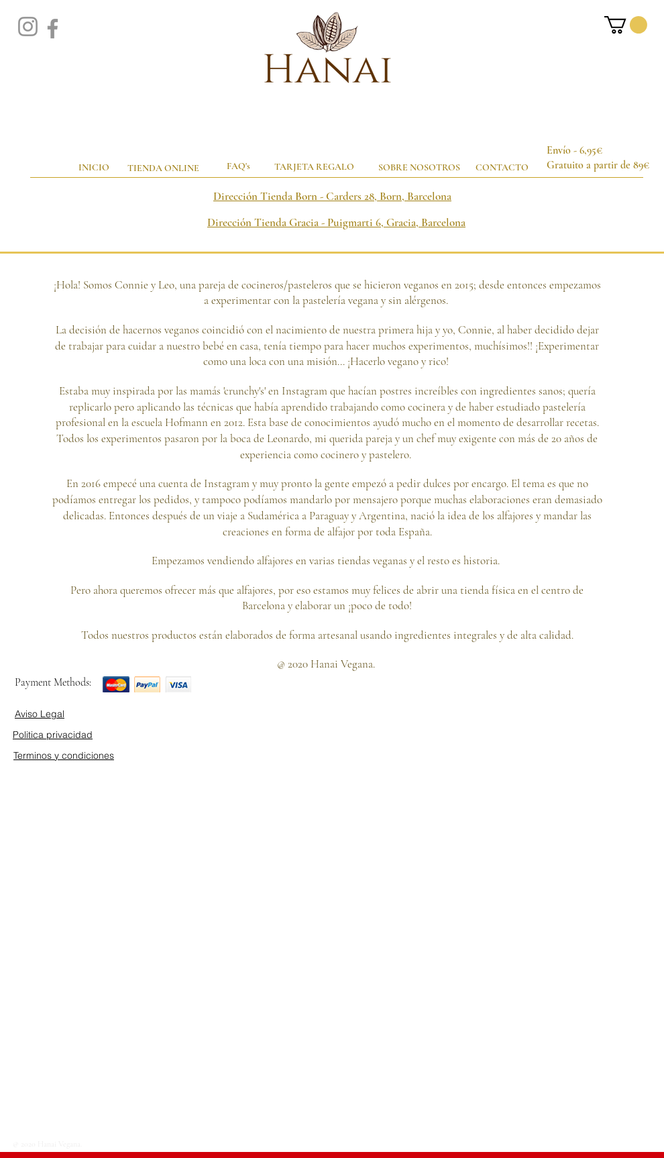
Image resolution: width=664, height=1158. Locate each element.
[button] (625, 25)
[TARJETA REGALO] (315, 167)
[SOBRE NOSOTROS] (419, 167)
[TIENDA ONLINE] (163, 168)
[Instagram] (28, 26)
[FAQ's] (239, 166)
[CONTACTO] (503, 167)
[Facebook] (53, 28)
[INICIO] (94, 167)
